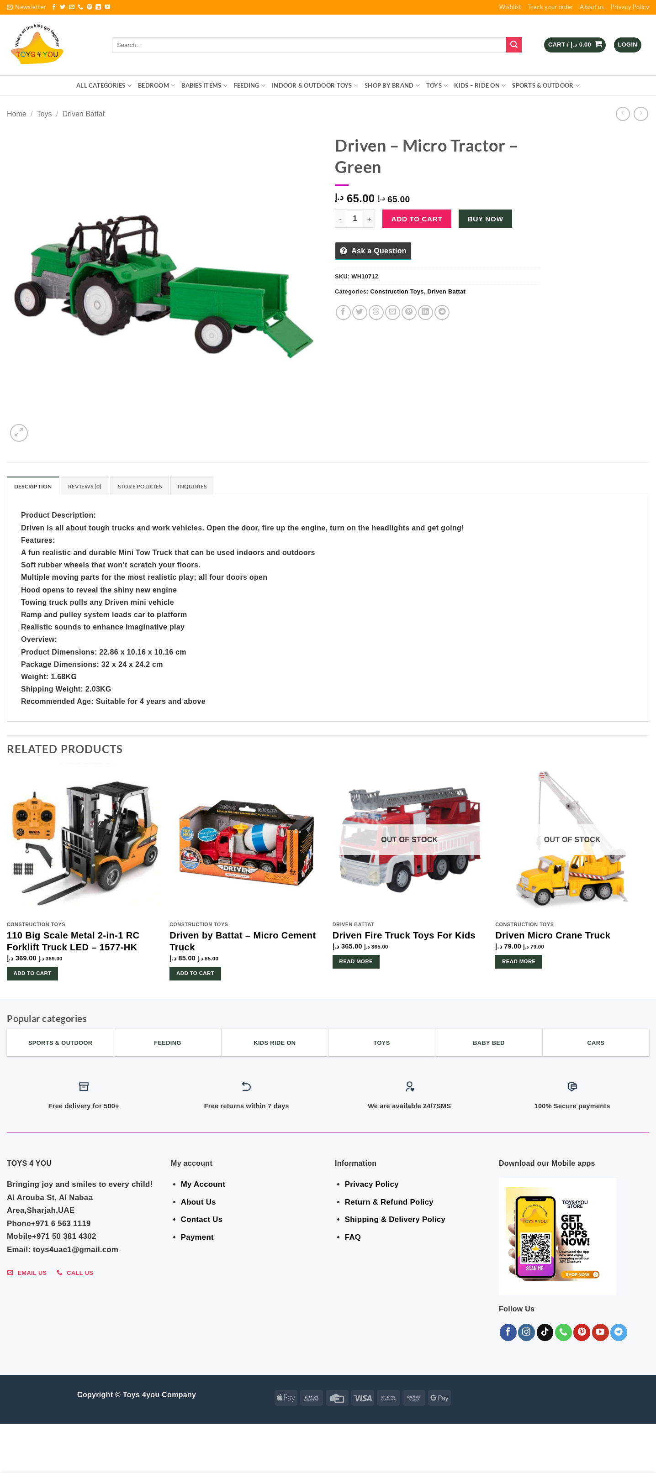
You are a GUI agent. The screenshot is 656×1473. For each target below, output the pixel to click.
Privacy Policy (630, 6)
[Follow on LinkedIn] (98, 7)
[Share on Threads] (376, 312)
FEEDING (249, 85)
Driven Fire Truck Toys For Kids (404, 936)
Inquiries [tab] (201, 486)
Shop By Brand (392, 85)
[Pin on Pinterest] (409, 312)
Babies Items (204, 85)
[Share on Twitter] (359, 312)
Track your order (551, 6)
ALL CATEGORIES (104, 85)
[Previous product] (641, 114)
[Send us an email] (71, 7)
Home (16, 114)
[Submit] (514, 44)
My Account (203, 1185)
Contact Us (202, 1220)
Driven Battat (84, 114)
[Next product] (623, 114)
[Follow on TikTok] (545, 1333)
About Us (198, 1203)
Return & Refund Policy (389, 1203)
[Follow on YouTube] (107, 7)
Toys (437, 85)
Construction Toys (397, 291)
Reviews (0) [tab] (89, 486)
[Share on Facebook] (343, 312)
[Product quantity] (355, 219)
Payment (197, 1238)
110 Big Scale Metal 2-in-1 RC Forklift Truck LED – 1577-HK (73, 942)
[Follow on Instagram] (526, 1333)
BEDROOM (156, 85)
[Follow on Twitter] (62, 7)
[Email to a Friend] (392, 312)
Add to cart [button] (33, 974)
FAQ (353, 1238)
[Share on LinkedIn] (425, 312)
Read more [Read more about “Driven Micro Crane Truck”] (519, 962)
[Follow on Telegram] (618, 1333)
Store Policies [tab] (146, 486)
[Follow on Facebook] (54, 7)
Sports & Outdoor (546, 85)
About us (592, 6)
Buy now (485, 219)
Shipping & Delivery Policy (395, 1220)
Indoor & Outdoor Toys (315, 85)
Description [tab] (34, 486)
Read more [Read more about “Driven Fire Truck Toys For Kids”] (356, 962)
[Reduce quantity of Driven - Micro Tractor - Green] (340, 219)
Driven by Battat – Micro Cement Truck (242, 942)
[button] (26, 7)
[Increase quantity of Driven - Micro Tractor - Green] (369, 219)
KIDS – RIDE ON (480, 85)
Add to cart (417, 219)
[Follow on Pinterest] (89, 7)
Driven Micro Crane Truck (552, 936)
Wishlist (510, 6)
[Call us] (80, 7)
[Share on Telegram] (442, 312)
